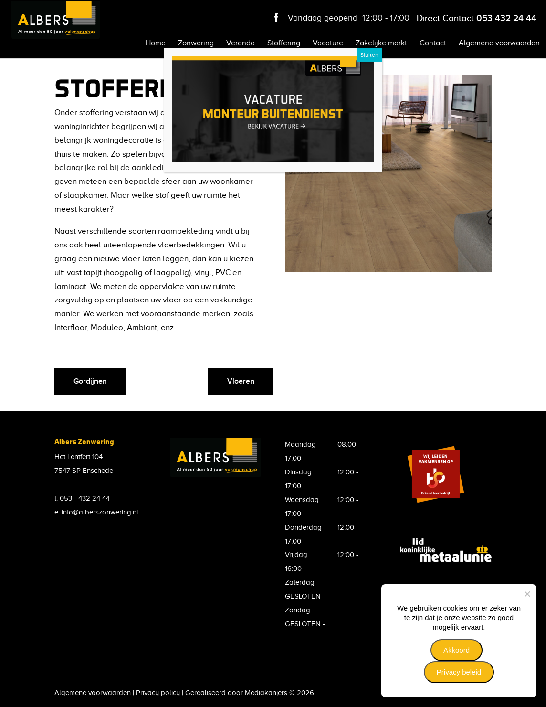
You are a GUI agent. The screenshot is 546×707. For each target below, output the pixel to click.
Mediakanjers (266, 692)
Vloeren (240, 381)
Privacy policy (158, 692)
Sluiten (369, 55)
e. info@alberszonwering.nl (96, 512)
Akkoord (456, 650)
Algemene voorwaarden (92, 692)
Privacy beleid (459, 672)
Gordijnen (90, 381)
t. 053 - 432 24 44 (82, 498)
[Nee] (527, 594)
